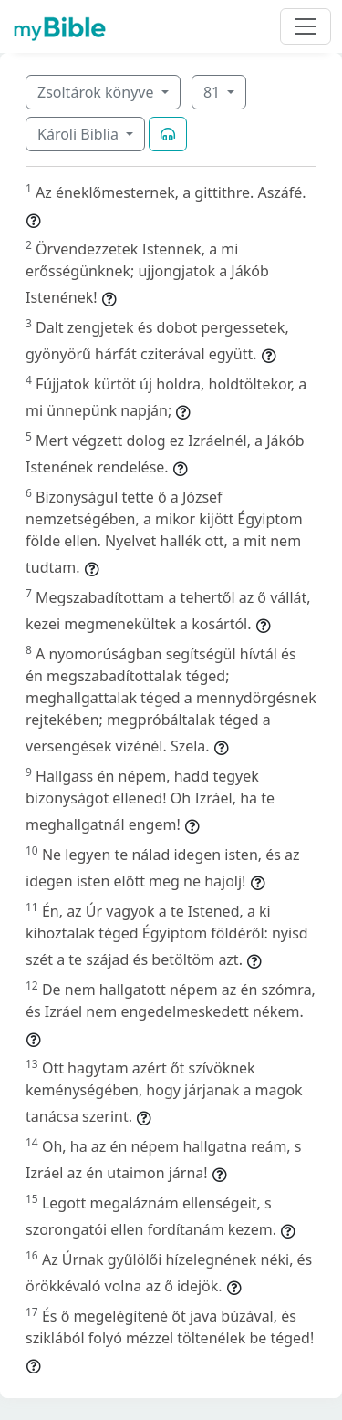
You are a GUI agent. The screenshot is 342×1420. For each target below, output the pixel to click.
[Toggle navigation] (305, 26)
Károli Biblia (79, 134)
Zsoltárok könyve (97, 92)
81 (213, 92)
